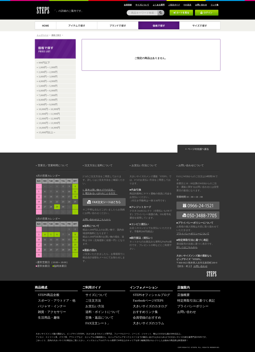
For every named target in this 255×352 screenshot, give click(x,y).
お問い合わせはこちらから (97, 219)
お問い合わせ (200, 266)
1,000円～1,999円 (48, 67)
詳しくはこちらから (187, 247)
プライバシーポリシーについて (192, 233)
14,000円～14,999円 (49, 127)
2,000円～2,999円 (48, 72)
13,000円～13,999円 (49, 123)
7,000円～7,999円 (48, 95)
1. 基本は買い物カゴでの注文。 (99, 190)
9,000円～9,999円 (48, 104)
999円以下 (44, 62)
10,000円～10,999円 (49, 109)
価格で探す (56, 35)
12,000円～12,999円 (49, 118)
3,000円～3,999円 (48, 76)
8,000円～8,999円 (48, 99)
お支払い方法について (144, 165)
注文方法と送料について (99, 165)
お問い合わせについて (191, 165)
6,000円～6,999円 (48, 90)
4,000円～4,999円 (48, 81)
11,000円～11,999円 (49, 114)
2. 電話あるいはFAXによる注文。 (100, 193)
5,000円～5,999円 (48, 86)
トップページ (42, 35)
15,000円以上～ (47, 132)
